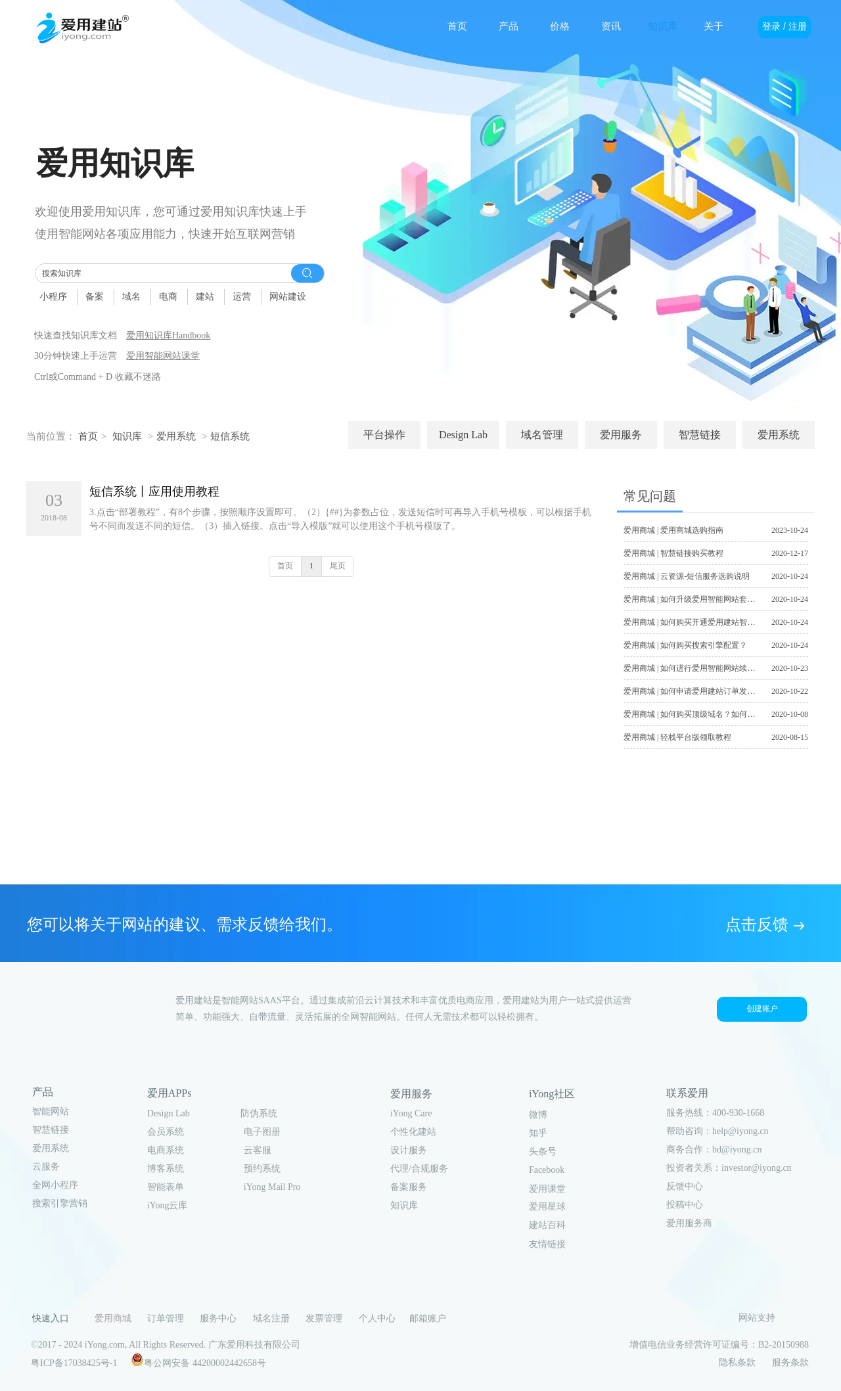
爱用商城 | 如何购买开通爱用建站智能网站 (697, 622)
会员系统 (165, 1132)
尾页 (338, 565)
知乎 (538, 1133)
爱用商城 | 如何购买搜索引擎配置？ (685, 645)
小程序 (53, 297)
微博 (538, 1115)
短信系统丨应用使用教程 (154, 491)
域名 (131, 297)
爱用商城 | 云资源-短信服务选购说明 (687, 576)
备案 (94, 297)
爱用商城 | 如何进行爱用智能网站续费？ (693, 668)
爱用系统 (176, 436)
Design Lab (168, 1113)
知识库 (127, 436)
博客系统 (165, 1169)
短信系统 (230, 436)
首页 (88, 436)
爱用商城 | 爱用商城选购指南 (673, 530)
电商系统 (165, 1150)
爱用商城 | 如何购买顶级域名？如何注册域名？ (705, 714)
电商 (168, 297)
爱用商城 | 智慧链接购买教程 (673, 553)
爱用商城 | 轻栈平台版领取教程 (677, 737)
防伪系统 (258, 1113)
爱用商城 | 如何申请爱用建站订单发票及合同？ (705, 691)
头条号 (543, 1151)
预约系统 (262, 1169)
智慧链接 (50, 1130)
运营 (242, 297)
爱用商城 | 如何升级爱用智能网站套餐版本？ (701, 599)
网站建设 (287, 297)
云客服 (257, 1150)
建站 (205, 297)
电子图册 (262, 1132)
